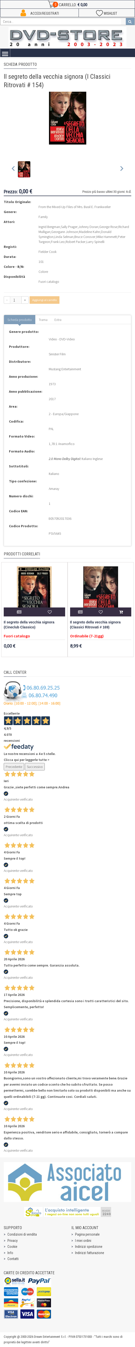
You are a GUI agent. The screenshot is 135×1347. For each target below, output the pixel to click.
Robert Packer (76, 241)
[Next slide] (121, 169)
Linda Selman (63, 236)
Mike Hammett (106, 236)
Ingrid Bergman (49, 226)
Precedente (14, 766)
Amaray (54, 488)
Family (43, 217)
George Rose (108, 226)
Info (10, 1253)
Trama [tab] (43, 319)
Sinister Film (57, 354)
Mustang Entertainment (65, 369)
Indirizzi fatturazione (89, 1253)
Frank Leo (58, 241)
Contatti (13, 1259)
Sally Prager (69, 226)
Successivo (35, 766)
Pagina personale (87, 1234)
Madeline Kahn (89, 231)
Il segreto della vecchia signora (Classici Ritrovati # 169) (95, 624)
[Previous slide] (13, 169)
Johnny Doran (88, 226)
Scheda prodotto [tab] (19, 319)
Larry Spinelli (95, 241)
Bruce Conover (84, 236)
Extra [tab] (57, 319)
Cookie (12, 1247)
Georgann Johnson (64, 231)
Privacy (12, 1241)
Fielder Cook (47, 251)
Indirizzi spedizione (88, 1247)
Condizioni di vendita (22, 1234)
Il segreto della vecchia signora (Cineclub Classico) (29, 624)
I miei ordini (83, 1241)
